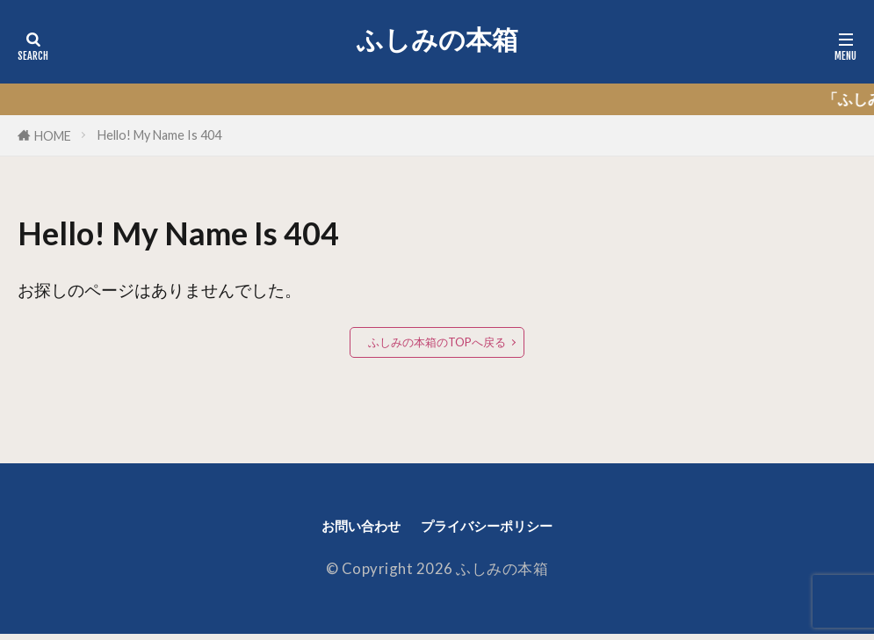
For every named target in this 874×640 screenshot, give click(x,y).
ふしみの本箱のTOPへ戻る (437, 342)
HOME (52, 135)
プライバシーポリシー (497, 529)
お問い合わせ (343, 529)
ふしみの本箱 (437, 39)
